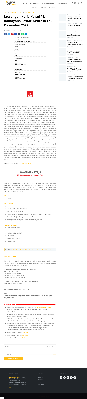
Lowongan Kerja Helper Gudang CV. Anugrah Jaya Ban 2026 (74, 18)
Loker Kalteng (52, 7)
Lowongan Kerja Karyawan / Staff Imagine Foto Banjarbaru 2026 (74, 44)
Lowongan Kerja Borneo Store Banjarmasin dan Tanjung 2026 (74, 61)
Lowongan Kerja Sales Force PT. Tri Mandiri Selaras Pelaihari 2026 (73, 52)
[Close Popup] (2, 398)
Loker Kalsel (34, 7)
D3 (74, 57)
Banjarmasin (70, 15)
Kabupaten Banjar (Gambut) (80, 15)
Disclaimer (40, 379)
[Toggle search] (81, 3)
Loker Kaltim (43, 7)
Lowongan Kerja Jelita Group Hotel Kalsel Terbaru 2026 (73, 27)
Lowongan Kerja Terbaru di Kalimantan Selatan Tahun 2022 (32, 249)
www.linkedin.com (25, 163)
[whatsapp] (74, 377)
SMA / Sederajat (80, 40)
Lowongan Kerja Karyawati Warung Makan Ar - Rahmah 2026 (74, 69)
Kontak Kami (41, 377)
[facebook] (72, 3)
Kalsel (81, 23)
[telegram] (61, 377)
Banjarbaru (70, 23)
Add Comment (13, 358)
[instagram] (75, 3)
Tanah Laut (81, 49)
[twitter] (68, 377)
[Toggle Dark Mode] (78, 3)
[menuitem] (24, 3)
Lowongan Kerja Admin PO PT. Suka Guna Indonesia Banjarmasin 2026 (75, 78)
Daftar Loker (40, 384)
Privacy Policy (41, 382)
